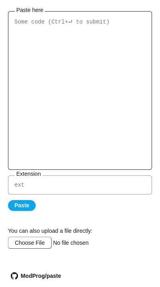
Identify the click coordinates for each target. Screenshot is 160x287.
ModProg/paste (35, 276)
